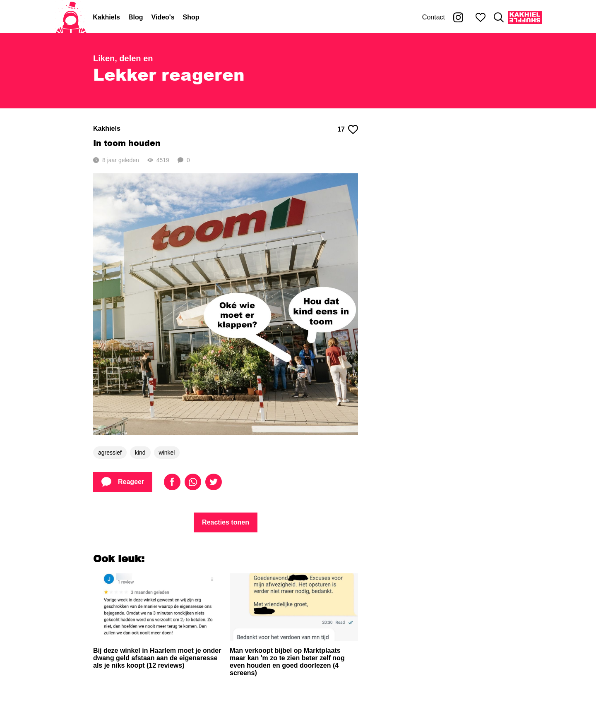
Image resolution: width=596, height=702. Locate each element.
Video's (163, 17)
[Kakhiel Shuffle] (525, 17)
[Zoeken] (499, 17)
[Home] (71, 17)
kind (140, 452)
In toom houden (127, 143)
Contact (433, 17)
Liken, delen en (123, 58)
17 (347, 129)
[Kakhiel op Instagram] (458, 17)
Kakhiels (106, 17)
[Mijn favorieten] (480, 17)
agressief (110, 452)
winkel (167, 452)
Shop (191, 17)
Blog (135, 17)
